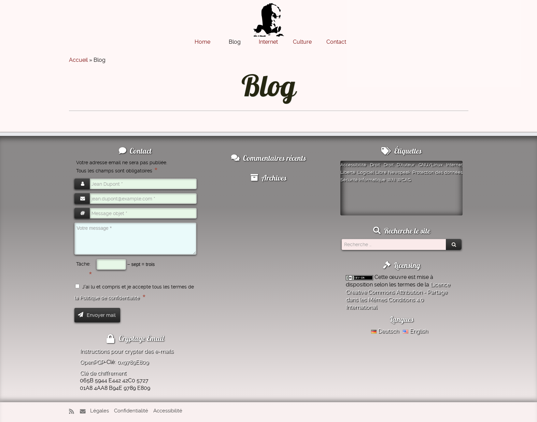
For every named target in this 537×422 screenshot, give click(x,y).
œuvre (398, 277)
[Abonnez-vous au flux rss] (74, 411)
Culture (302, 42)
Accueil (78, 60)
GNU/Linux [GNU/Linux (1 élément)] (431, 164)
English (415, 331)
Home (202, 42)
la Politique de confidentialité (106, 297)
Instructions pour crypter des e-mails (126, 351)
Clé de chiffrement (103, 373)
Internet (268, 42)
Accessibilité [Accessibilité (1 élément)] (353, 164)
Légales (99, 411)
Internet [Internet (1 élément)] (454, 164)
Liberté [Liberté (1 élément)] (347, 172)
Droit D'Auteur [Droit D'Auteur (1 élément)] (399, 164)
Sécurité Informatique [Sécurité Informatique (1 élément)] (362, 179)
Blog (235, 42)
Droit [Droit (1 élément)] (375, 164)
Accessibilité (167, 411)
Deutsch (385, 331)
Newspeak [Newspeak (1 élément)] (399, 172)
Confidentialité (131, 411)
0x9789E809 (133, 362)
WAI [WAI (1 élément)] (391, 179)
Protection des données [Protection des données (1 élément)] (437, 172)
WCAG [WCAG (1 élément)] (404, 179)
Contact (336, 42)
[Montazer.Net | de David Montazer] (268, 23)
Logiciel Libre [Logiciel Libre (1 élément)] (371, 172)
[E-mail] (84, 411)
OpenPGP (92, 362)
